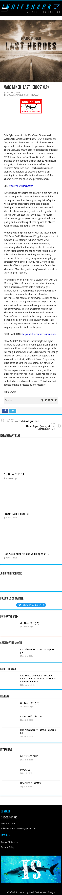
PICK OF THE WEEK (30, 95)
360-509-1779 (8, 823)
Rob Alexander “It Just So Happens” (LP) (27, 553)
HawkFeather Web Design (42, 892)
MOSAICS (25, 769)
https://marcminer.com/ (21, 186)
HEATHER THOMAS (30, 783)
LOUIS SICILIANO (29, 756)
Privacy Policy (8, 847)
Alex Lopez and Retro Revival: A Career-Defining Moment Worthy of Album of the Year (38, 678)
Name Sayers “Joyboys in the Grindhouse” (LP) (38, 426)
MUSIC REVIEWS (14, 95)
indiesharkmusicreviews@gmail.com (18, 828)
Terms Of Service (9, 842)
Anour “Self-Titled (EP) (17, 513)
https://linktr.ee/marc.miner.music (39, 334)
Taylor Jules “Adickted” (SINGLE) (24, 420)
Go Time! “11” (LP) (14, 474)
